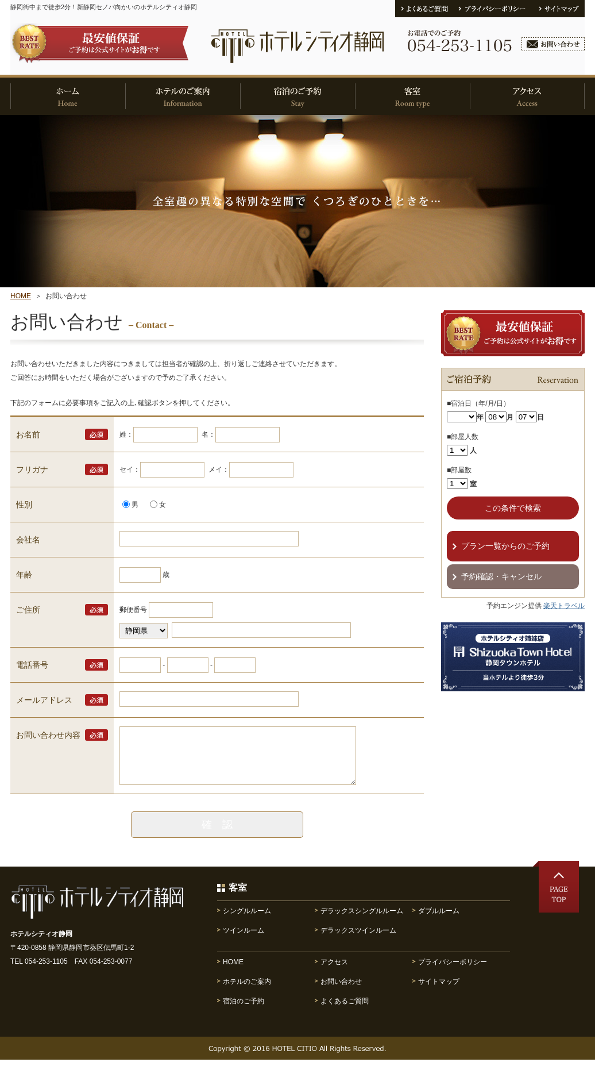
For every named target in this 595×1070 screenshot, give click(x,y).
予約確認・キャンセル (501, 576)
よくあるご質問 (344, 1011)
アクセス (334, 972)
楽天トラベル (564, 606)
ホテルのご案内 (247, 992)
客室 (238, 898)
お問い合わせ (341, 992)
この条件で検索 (513, 508)
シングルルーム (247, 921)
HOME (20, 296)
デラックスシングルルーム (361, 921)
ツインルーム (243, 941)
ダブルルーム (438, 921)
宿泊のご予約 (243, 1011)
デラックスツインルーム (358, 941)
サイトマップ (438, 992)
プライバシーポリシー (452, 972)
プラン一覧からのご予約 (505, 546)
